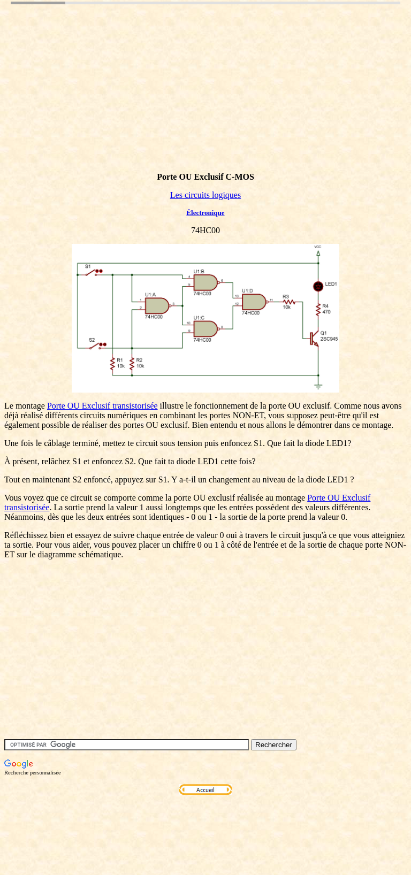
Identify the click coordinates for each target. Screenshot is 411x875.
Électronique (205, 213)
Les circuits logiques (205, 194)
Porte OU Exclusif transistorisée (102, 405)
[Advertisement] (199, 103)
